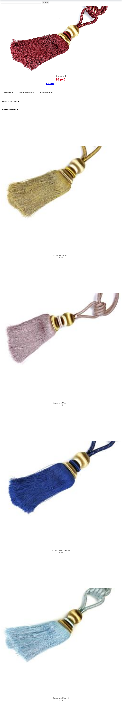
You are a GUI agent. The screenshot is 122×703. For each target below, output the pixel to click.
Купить (50, 84)
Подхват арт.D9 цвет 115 (61, 550)
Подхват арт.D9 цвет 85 (61, 698)
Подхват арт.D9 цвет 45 (61, 255)
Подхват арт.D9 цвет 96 (61, 403)
